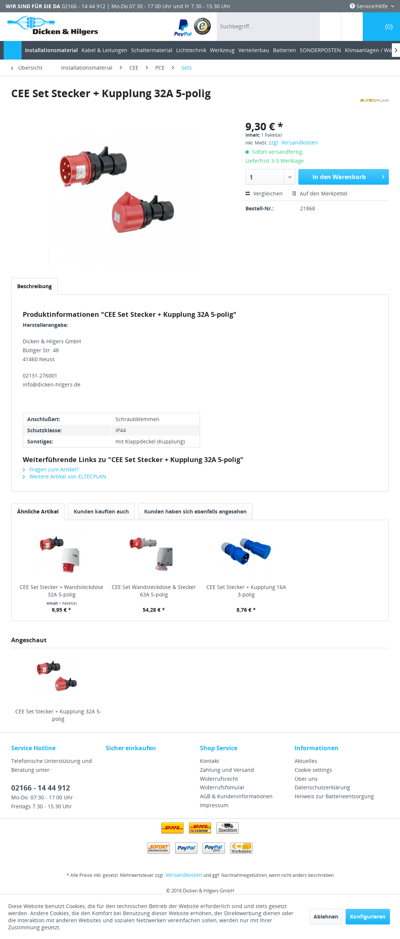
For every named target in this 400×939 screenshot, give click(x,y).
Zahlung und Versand (227, 769)
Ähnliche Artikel (37, 511)
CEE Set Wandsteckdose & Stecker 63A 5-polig (154, 590)
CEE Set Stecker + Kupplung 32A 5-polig (58, 715)
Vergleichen (264, 193)
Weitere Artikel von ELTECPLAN (64, 476)
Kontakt (209, 760)
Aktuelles (306, 760)
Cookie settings (313, 769)
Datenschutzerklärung (322, 787)
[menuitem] (193, 26)
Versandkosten (183, 874)
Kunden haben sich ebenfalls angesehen (195, 511)
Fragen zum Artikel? (51, 469)
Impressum (214, 805)
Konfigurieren (367, 916)
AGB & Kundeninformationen (236, 796)
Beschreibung (34, 286)
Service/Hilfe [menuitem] (369, 6)
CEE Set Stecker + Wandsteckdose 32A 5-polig (61, 590)
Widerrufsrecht (219, 778)
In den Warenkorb (348, 176)
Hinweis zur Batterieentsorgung (334, 796)
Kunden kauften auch (101, 511)
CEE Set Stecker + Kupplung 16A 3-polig (246, 590)
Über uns (306, 778)
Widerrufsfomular (222, 787)
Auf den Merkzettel (319, 193)
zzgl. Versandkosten (293, 142)
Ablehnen (326, 916)
